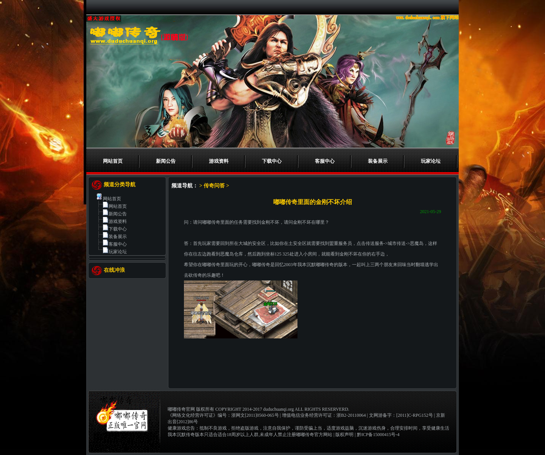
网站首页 (113, 161)
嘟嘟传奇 (211, 222)
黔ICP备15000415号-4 (378, 434)
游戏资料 (219, 161)
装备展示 (378, 161)
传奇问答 (214, 186)
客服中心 (325, 161)
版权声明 (344, 434)
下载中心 (272, 161)
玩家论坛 (431, 161)
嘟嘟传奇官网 (181, 409)
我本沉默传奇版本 (186, 434)
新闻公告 (166, 161)
